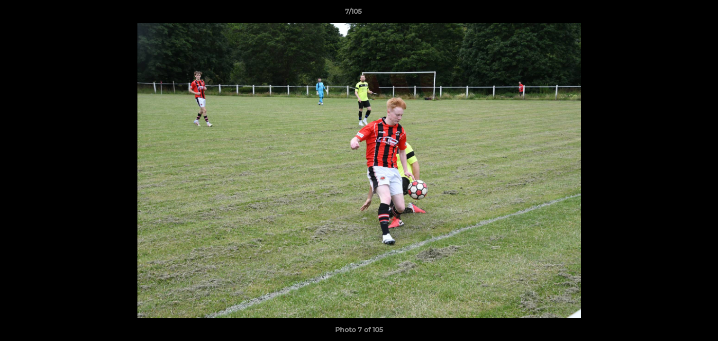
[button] (678, 13)
